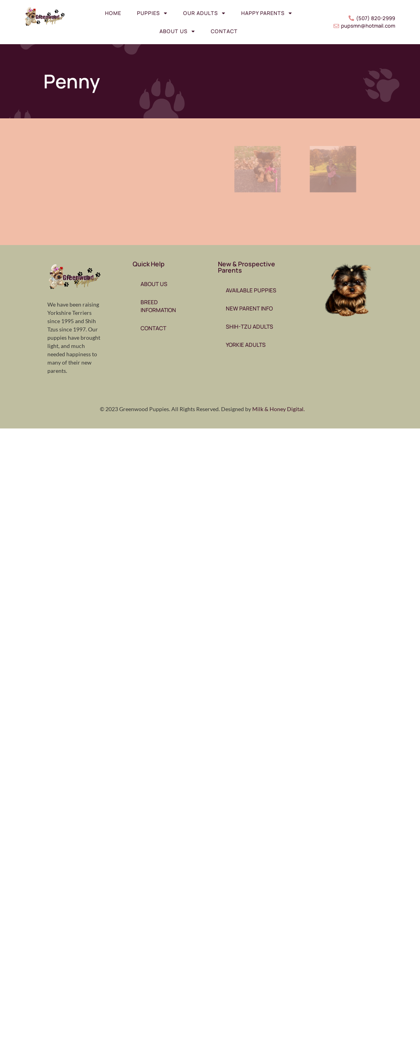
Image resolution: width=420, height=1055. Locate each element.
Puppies (152, 13)
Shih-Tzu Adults (249, 326)
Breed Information (158, 306)
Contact (224, 31)
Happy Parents (266, 13)
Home (113, 13)
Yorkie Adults (246, 344)
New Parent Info (249, 308)
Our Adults (204, 13)
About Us (177, 31)
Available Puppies (251, 290)
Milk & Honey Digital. (278, 409)
